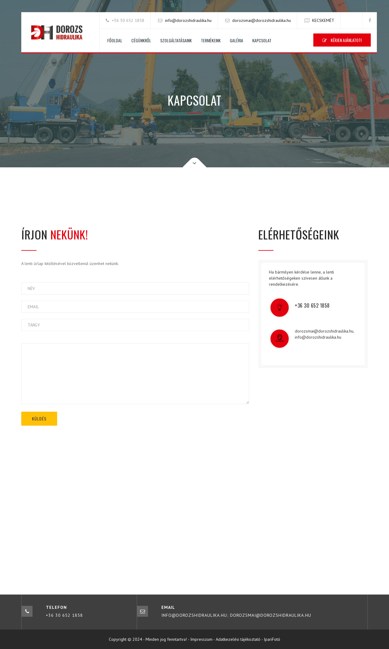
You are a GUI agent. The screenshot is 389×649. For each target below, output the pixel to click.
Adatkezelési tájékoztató (238, 639)
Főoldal (114, 40)
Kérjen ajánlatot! (342, 40)
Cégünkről (141, 40)
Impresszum (201, 639)
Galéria (236, 40)
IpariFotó (272, 639)
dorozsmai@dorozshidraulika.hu (261, 20)
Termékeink (211, 40)
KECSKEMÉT (323, 20)
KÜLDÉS (39, 418)
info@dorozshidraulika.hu (188, 20)
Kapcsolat (261, 40)
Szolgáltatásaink (176, 40)
